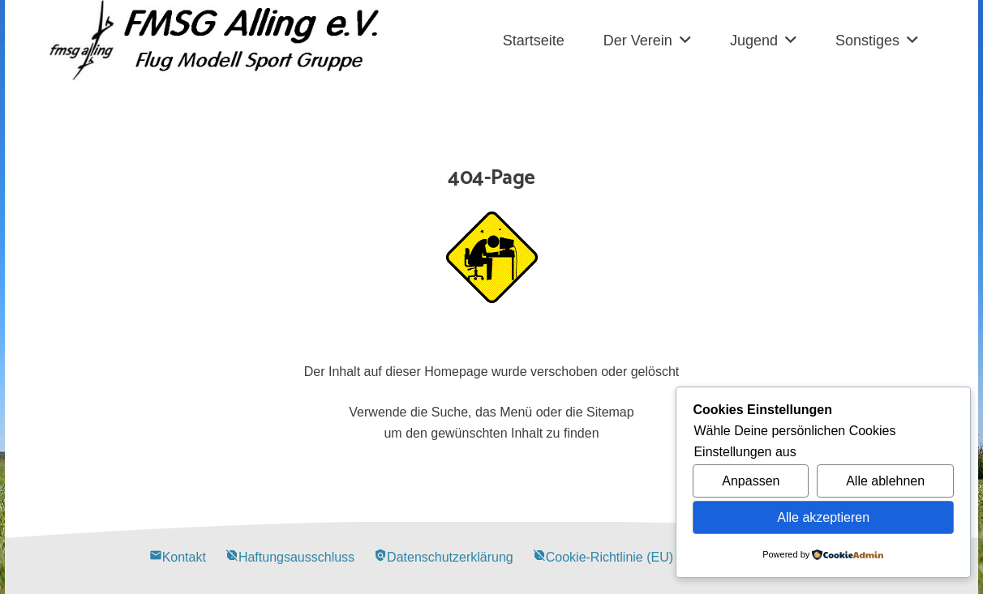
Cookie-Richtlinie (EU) (603, 557)
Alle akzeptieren (823, 517)
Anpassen (750, 481)
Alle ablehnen (885, 481)
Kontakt (177, 557)
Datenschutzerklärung (443, 557)
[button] (685, 40)
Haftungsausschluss (289, 557)
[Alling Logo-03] (214, 40)
